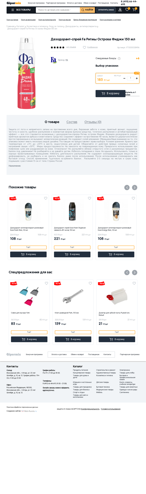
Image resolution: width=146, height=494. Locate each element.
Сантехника (124, 392)
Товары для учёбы (127, 373)
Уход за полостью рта (47, 20)
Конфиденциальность (90, 409)
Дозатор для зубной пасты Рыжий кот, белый (114, 314)
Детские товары (102, 382)
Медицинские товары (104, 390)
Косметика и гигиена (104, 376)
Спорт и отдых (79, 392)
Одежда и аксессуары (128, 390)
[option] (26, 73)
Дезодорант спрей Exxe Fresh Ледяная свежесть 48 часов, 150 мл (70, 229)
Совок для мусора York (20, 313)
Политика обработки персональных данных (22, 407)
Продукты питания (80, 370)
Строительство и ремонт (105, 370)
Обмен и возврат (89, 3)
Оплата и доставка (74, 3)
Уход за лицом (65, 20)
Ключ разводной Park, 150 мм (67, 313)
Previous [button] (127, 187)
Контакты (114, 3)
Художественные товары (106, 373)
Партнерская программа (55, 3)
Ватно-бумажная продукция (85, 20)
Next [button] (134, 187)
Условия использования (110, 409)
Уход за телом (12, 20)
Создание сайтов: (14, 411)
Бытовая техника (103, 387)
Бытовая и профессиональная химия (127, 378)
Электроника (125, 370)
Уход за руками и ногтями (110, 20)
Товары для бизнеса (81, 390)
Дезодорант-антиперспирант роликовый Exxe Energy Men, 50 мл (115, 229)
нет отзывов (71, 47)
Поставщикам (103, 3)
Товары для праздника (82, 387)
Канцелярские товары (81, 373)
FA (67, 60)
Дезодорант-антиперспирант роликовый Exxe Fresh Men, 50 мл (27, 229)
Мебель (99, 392)
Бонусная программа (36, 3)
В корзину (110, 93)
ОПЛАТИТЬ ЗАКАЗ (106, 10)
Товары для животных (129, 387)
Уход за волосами (28, 20)
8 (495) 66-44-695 (129, 3)
